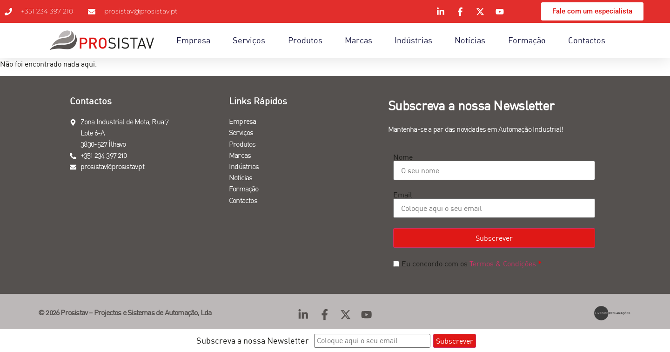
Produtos (305, 40)
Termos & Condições (502, 263)
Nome (403, 157)
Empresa (193, 40)
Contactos (586, 40)
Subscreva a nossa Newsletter (252, 340)
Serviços (249, 40)
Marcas (358, 40)
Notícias (470, 40)
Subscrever (494, 238)
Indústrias (413, 40)
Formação (527, 40)
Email (402, 194)
